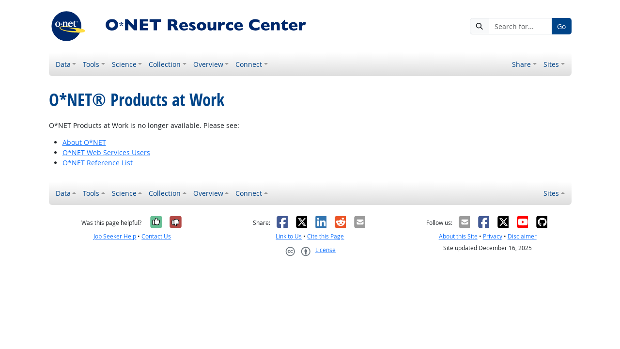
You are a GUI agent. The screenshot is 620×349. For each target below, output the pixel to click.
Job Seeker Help (114, 236)
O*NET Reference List (97, 162)
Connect (248, 64)
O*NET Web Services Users (106, 152)
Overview (208, 64)
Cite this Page (325, 236)
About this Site (458, 236)
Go (561, 26)
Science (124, 64)
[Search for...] (520, 26)
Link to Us (289, 236)
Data (63, 64)
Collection (165, 64)
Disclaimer (522, 236)
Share (521, 64)
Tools (91, 64)
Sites (551, 64)
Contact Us (156, 236)
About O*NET (84, 142)
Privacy (492, 236)
